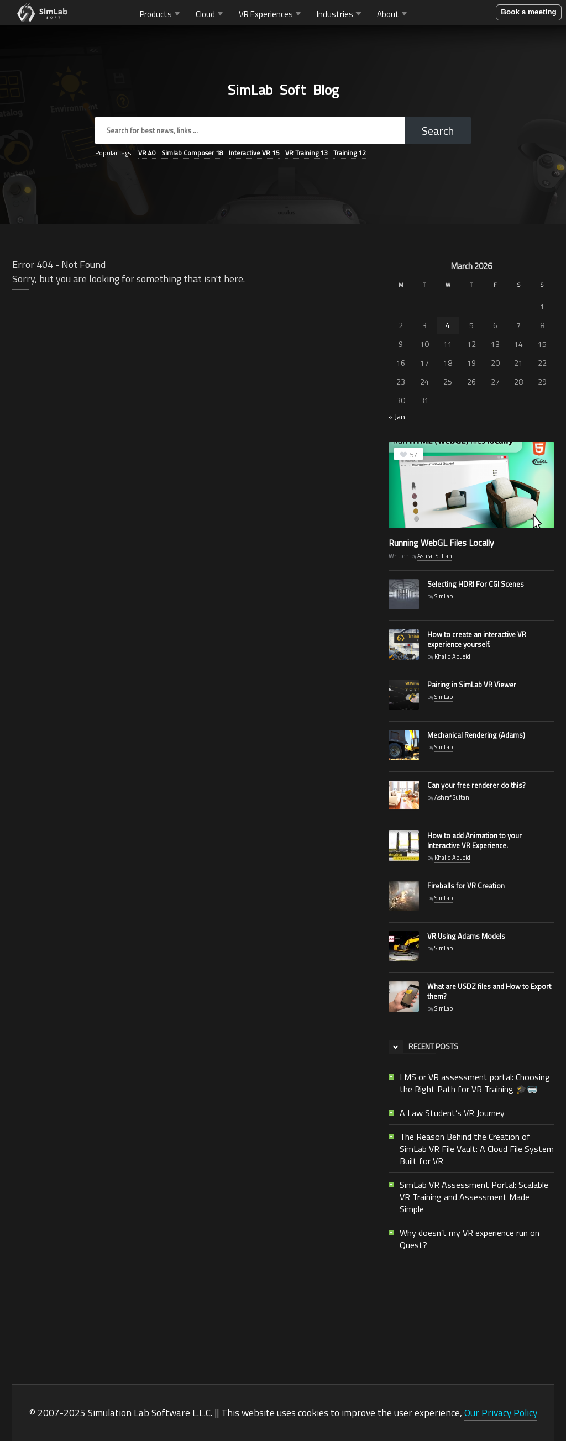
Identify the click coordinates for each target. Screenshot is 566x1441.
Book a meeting (529, 12)
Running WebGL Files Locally (441, 542)
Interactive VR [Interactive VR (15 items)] (254, 153)
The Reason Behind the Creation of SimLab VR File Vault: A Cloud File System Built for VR (477, 1148)
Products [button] (161, 13)
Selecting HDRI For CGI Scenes (475, 584)
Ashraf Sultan (434, 555)
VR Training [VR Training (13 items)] (306, 153)
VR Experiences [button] (271, 13)
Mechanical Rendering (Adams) (476, 734)
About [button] (393, 13)
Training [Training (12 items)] (349, 153)
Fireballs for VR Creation (466, 885)
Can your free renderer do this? (476, 785)
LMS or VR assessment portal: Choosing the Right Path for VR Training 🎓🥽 (475, 1083)
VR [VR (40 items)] (147, 153)
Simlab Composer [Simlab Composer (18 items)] (192, 153)
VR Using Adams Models (466, 936)
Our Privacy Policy (500, 1412)
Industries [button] (340, 13)
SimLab (443, 596)
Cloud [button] (211, 13)
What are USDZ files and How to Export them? (489, 991)
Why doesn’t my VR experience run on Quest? (469, 1238)
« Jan (397, 416)
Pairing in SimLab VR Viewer (471, 684)
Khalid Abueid (452, 656)
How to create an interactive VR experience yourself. (476, 639)
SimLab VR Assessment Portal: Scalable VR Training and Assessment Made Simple (474, 1197)
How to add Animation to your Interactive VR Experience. (474, 840)
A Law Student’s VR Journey (452, 1112)
